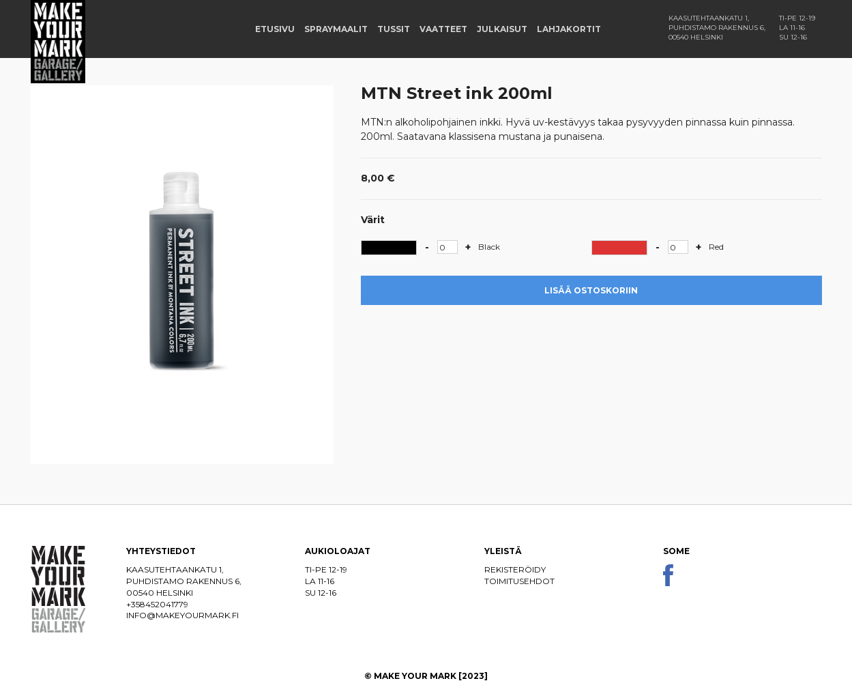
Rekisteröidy (515, 569)
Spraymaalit (336, 29)
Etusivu (275, 29)
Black (489, 247)
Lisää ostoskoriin (591, 290)
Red (716, 247)
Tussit (393, 29)
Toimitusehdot (519, 581)
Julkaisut (502, 29)
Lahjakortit (569, 29)
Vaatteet (443, 29)
